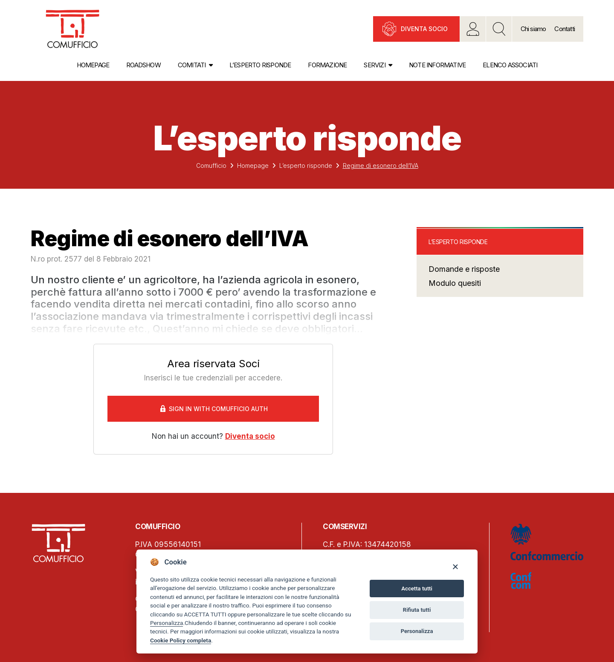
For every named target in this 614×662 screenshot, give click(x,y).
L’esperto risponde (260, 65)
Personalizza (166, 622)
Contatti (564, 29)
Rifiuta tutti (417, 610)
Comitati (192, 65)
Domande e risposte (464, 269)
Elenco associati (510, 65)
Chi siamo (533, 29)
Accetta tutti (416, 588)
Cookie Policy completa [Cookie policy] (180, 640)
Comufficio (211, 165)
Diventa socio (424, 28)
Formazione (327, 65)
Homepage (93, 65)
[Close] (455, 566)
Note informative (437, 65)
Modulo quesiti (455, 283)
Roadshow (143, 65)
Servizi (374, 65)
